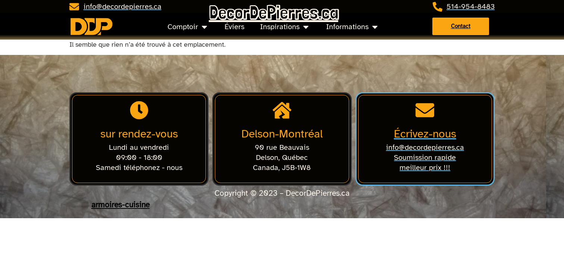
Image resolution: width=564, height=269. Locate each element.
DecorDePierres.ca (273, 12)
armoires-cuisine (120, 205)
